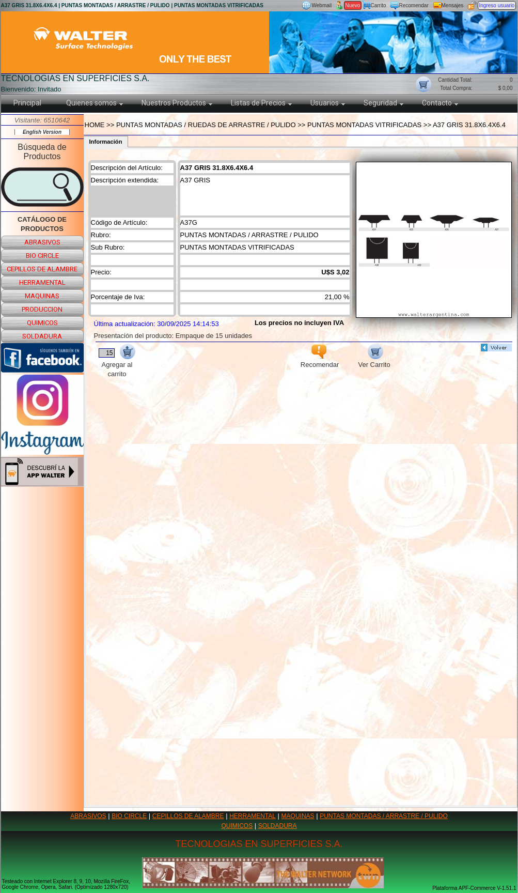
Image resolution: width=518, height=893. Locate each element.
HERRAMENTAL (252, 816)
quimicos (42, 323)
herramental (42, 282)
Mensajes (453, 5)
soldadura (42, 336)
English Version (42, 132)
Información (105, 141)
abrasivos (42, 242)
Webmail (322, 5)
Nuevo (353, 5)
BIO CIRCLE (129, 816)
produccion (42, 309)
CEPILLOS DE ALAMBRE (188, 816)
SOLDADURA (277, 825)
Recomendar (414, 5)
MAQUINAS (298, 816)
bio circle (42, 255)
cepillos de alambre (42, 269)
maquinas (42, 296)
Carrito (378, 5)
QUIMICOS (237, 825)
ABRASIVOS (88, 816)
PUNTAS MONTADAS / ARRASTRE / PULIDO (384, 816)
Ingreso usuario (497, 5)
